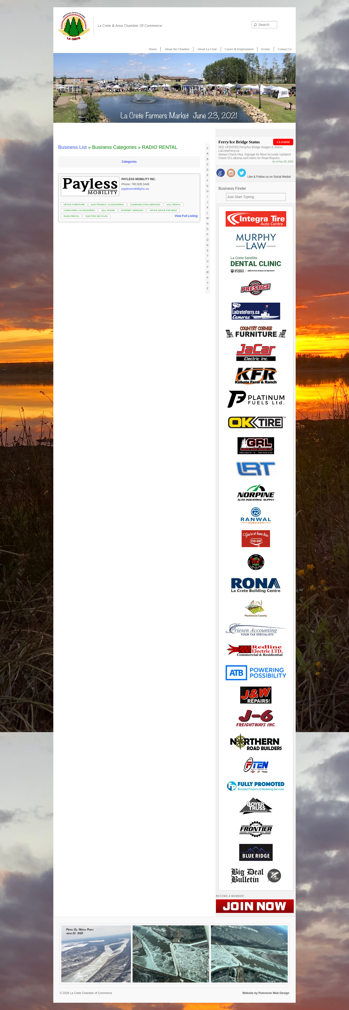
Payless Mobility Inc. (138, 179)
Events (265, 49)
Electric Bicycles (97, 216)
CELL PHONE (108, 210)
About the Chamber (177, 49)
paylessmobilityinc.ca (135, 189)
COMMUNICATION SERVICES (145, 204)
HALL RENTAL (174, 204)
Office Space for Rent (163, 210)
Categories (129, 161)
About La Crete (207, 49)
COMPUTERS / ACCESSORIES (79, 210)
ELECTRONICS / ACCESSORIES (107, 204)
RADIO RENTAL (71, 216)
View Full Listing (186, 216)
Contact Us (285, 49)
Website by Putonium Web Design (265, 993)
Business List (72, 147)
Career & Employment (239, 49)
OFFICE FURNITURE (74, 204)
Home (153, 49)
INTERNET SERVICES (132, 210)
